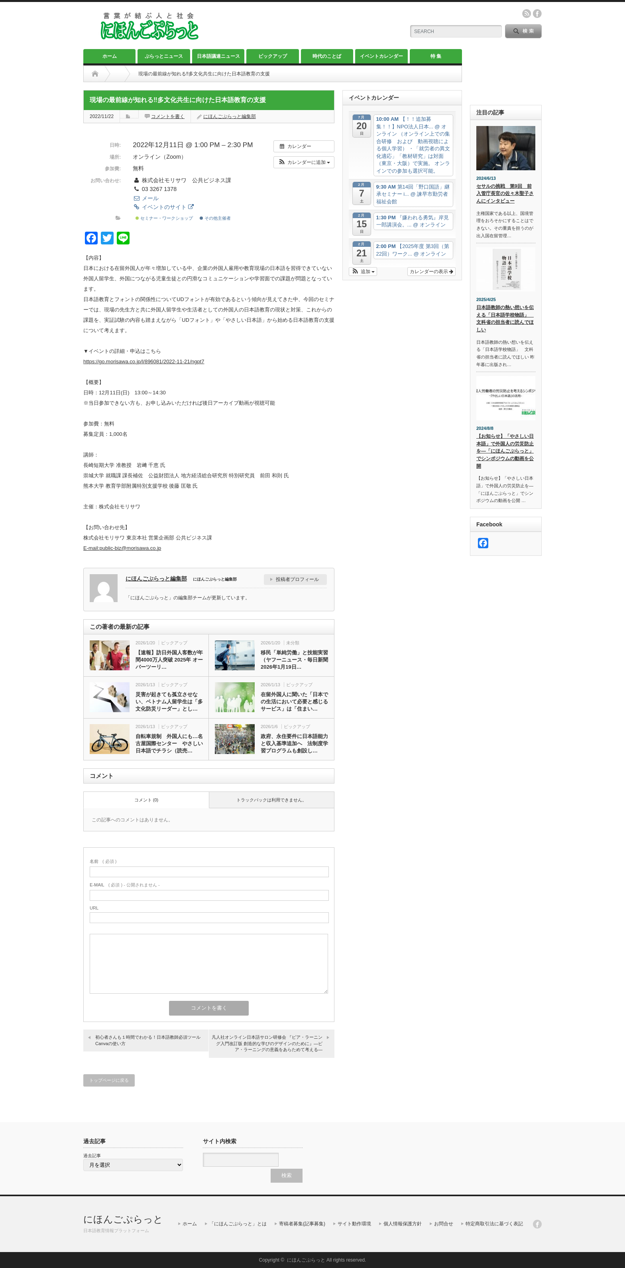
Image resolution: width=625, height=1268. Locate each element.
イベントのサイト (163, 207)
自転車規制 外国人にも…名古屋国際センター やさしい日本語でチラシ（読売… (169, 743)
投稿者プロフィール (297, 579)
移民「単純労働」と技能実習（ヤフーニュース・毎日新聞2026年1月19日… (294, 660)
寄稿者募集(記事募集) (302, 1224)
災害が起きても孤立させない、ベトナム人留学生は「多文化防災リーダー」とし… (169, 701)
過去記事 (92, 1155)
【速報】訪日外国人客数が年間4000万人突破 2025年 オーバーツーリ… (169, 660)
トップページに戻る (109, 1080)
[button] (304, 162)
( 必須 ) (103, 861)
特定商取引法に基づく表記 (494, 1224)
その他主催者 (215, 218)
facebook (537, 13)
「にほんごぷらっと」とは (238, 1224)
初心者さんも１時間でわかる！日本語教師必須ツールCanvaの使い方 (147, 1040)
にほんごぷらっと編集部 (229, 116)
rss (526, 13)
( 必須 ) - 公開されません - (125, 884)
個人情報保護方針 (402, 1224)
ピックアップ (272, 56)
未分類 (292, 642)
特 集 (435, 56)
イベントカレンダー (381, 56)
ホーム (109, 56)
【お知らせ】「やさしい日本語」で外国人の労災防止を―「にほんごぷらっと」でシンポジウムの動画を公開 (505, 451)
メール (145, 198)
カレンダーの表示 (431, 271)
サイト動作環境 (354, 1224)
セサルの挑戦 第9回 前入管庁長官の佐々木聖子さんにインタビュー (505, 193)
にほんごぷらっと (123, 1219)
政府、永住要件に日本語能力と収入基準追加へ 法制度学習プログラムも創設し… (294, 743)
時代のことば (326, 56)
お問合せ (443, 1224)
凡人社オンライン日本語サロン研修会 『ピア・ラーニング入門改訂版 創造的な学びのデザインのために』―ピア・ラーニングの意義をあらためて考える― (267, 1043)
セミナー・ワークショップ (164, 218)
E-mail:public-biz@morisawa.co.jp (122, 548)
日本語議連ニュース (218, 56)
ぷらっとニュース (164, 56)
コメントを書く (168, 116)
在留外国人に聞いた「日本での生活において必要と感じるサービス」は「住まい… (294, 701)
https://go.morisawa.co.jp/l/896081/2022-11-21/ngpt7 (143, 361)
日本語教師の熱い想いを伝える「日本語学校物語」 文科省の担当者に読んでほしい (505, 319)
